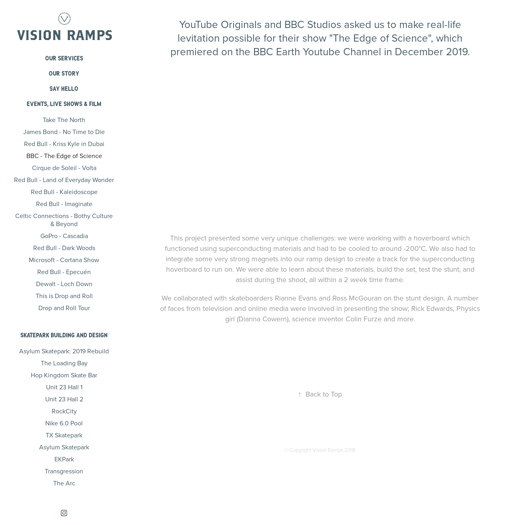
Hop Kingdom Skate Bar (64, 375)
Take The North (64, 119)
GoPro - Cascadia (64, 235)
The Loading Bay (64, 363)
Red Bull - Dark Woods (64, 247)
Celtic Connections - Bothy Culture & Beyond (64, 219)
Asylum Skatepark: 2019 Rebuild (64, 351)
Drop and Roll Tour (64, 307)
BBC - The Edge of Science (64, 155)
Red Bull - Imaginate (64, 203)
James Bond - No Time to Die (64, 131)
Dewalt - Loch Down (64, 283)
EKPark (64, 459)
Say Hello (64, 88)
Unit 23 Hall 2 (64, 399)
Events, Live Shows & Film (64, 104)
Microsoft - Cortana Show (64, 259)
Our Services (64, 58)
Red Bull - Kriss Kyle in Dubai (64, 143)
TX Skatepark (64, 435)
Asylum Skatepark (64, 447)
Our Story (64, 73)
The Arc (64, 483)
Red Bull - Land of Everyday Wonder (64, 179)
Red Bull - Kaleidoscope (64, 191)
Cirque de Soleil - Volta (64, 167)
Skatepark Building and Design (64, 335)
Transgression (64, 471)
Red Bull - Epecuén (64, 271)
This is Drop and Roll (64, 295)
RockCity (64, 411)
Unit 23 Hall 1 (64, 387)
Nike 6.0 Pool (64, 423)
